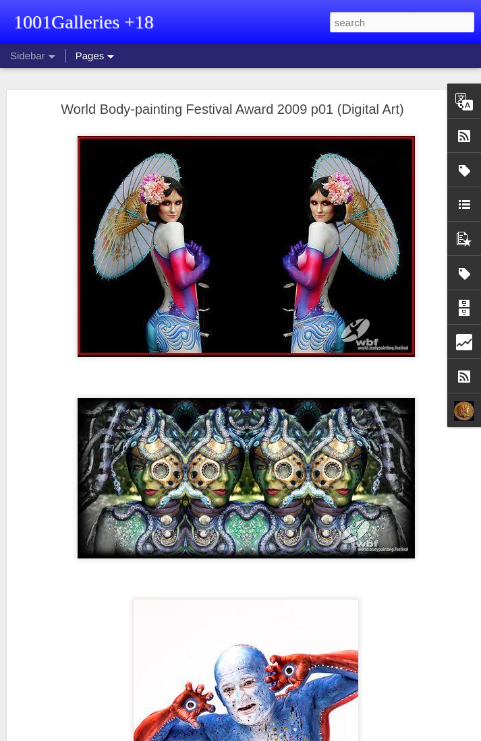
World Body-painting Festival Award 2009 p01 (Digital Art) (232, 109)
